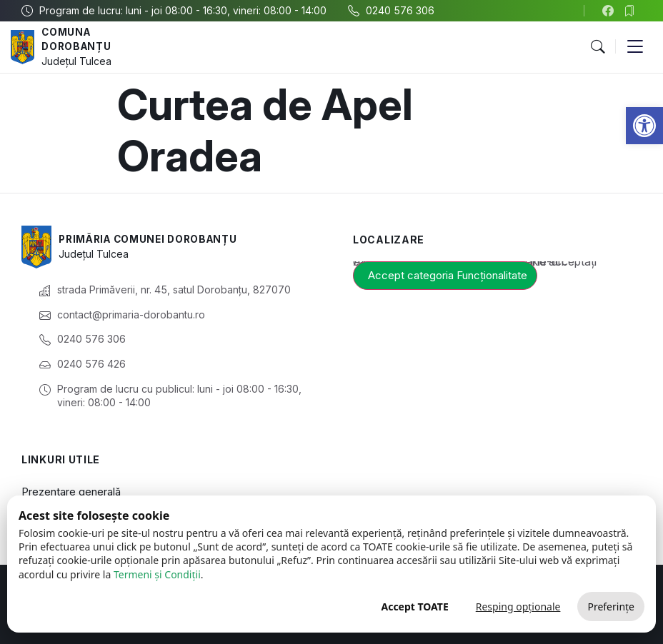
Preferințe (610, 606)
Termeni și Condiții (157, 574)
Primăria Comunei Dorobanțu (152, 239)
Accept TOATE (414, 606)
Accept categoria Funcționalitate (447, 275)
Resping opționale (518, 606)
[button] (644, 125)
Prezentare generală (71, 491)
